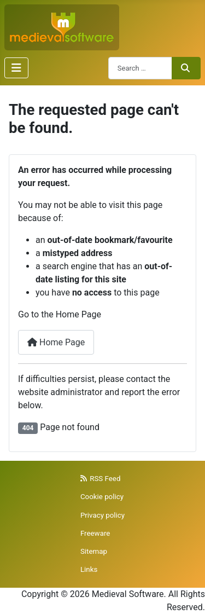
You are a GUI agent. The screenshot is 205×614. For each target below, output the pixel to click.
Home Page (56, 342)
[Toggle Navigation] (16, 67)
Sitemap (93, 551)
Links (88, 569)
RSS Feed (100, 478)
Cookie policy (102, 497)
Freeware (95, 533)
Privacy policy (102, 515)
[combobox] (140, 68)
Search (185, 67)
